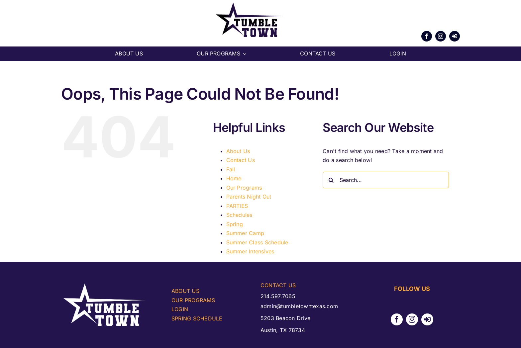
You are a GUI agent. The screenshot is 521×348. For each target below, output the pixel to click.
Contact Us (240, 160)
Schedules (239, 215)
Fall (230, 169)
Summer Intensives (250, 251)
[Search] (331, 180)
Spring (234, 224)
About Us (238, 151)
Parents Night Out (248, 196)
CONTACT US (278, 285)
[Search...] (386, 180)
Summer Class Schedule (257, 242)
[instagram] (440, 36)
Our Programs (244, 187)
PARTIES (237, 206)
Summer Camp (245, 233)
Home (234, 178)
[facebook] (426, 36)
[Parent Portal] (454, 36)
